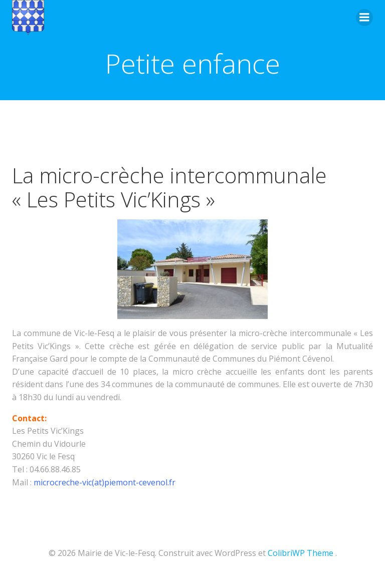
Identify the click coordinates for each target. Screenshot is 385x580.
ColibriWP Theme (300, 552)
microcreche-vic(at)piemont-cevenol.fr (104, 482)
